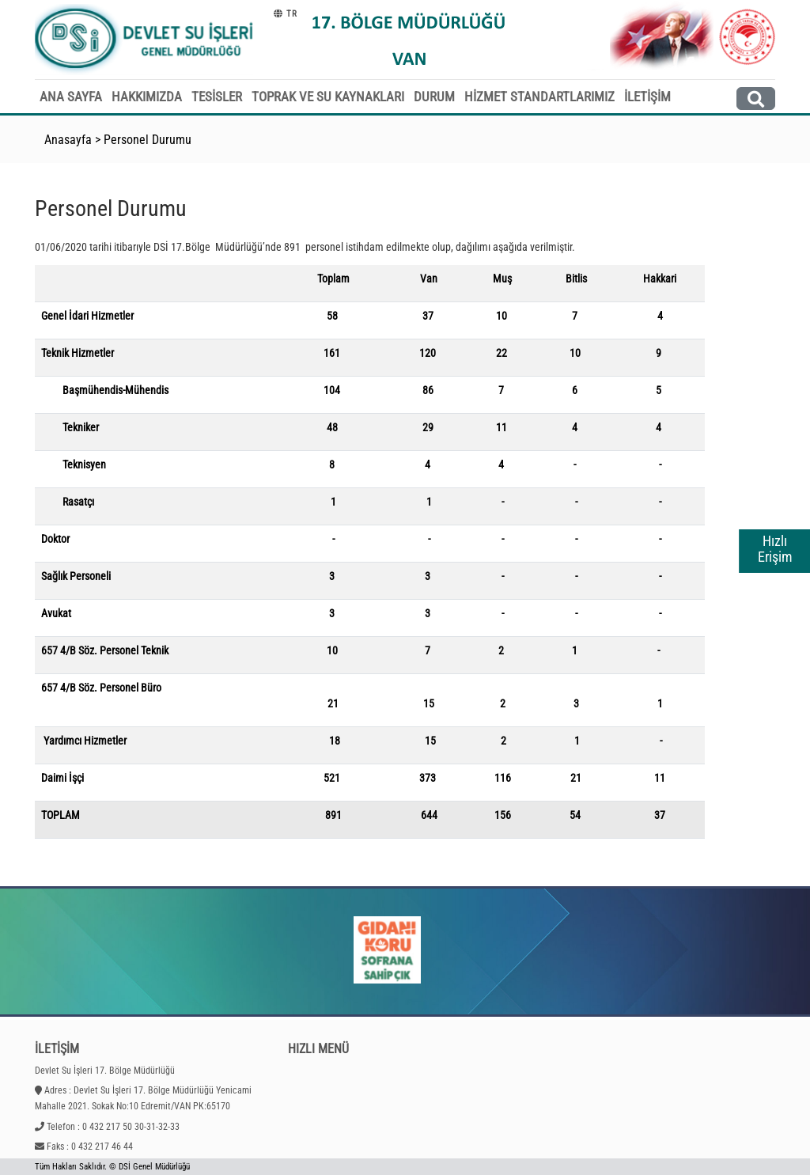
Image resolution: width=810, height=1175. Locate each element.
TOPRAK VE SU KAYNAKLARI (328, 96)
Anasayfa (68, 139)
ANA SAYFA (71, 96)
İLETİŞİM (647, 96)
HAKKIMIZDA (147, 96)
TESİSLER (216, 96)
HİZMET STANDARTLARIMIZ (539, 96)
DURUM (434, 96)
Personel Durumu (147, 139)
